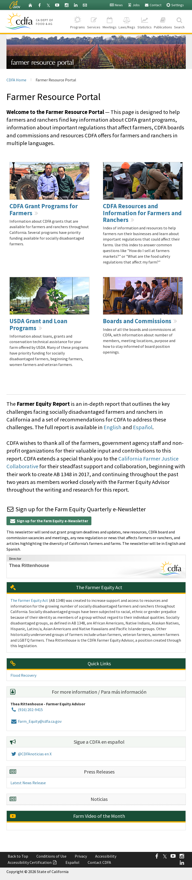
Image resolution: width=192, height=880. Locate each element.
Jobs (134, 5)
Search (179, 21)
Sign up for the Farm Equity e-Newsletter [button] (49, 520)
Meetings (109, 21)
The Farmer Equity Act (29, 600)
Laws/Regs (127, 21)
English (113, 427)
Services (94, 21)
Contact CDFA (99, 862)
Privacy (81, 856)
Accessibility (105, 856)
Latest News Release (28, 782)
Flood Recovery (23, 675)
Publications (163, 21)
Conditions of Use (51, 856)
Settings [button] (175, 4)
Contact (152, 5)
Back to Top (18, 856)
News (116, 5)
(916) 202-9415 (26, 709)
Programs (77, 21)
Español (142, 427)
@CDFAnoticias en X (31, 753)
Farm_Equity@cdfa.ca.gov (36, 721)
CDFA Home (16, 79)
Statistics (144, 21)
